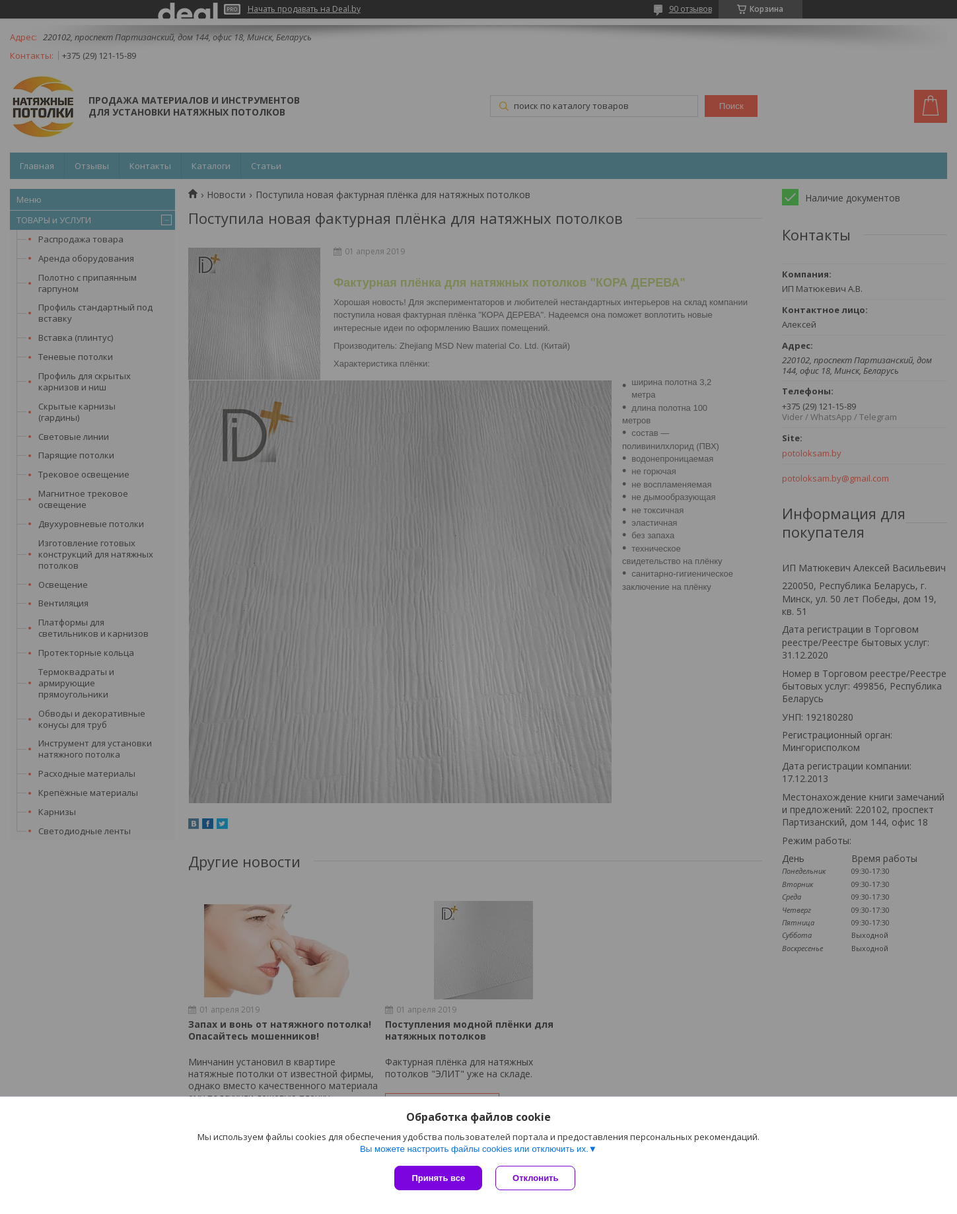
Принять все (438, 1178)
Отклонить (535, 1178)
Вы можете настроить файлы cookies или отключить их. (474, 1149)
